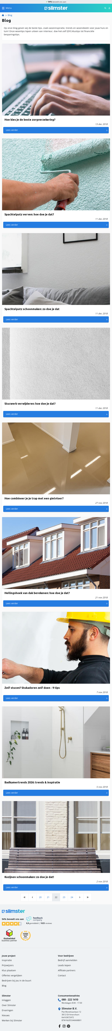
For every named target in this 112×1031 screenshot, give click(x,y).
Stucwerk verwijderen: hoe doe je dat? (29, 403)
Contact (62, 975)
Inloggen (6, 1000)
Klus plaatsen (9, 970)
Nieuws (6, 1015)
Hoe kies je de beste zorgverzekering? (29, 119)
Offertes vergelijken (12, 975)
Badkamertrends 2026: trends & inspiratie (32, 782)
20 (40, 897)
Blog (10, 15)
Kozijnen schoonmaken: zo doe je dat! (29, 877)
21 (48, 897)
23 (64, 897)
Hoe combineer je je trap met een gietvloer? (33, 498)
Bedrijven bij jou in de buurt (16, 980)
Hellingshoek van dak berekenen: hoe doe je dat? (37, 593)
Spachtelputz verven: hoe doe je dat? (29, 214)
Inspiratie (7, 960)
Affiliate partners (66, 970)
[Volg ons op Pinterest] (68, 1025)
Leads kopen (64, 965)
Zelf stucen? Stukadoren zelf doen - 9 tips (32, 687)
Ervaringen (7, 1010)
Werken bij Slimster (12, 1020)
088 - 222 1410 (70, 999)
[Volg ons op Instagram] (64, 1025)
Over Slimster (9, 1005)
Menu (9, 7)
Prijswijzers (8, 965)
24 (72, 897)
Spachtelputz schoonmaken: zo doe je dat (31, 309)
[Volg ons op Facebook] (59, 1025)
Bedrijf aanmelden (67, 960)
